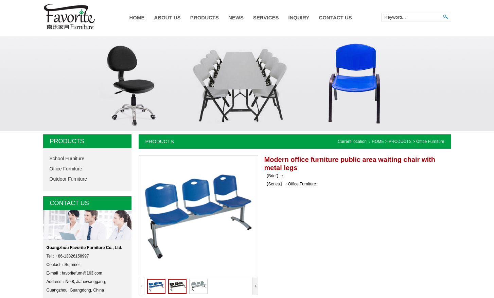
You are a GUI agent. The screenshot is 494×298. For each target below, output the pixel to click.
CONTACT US (335, 17)
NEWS (236, 17)
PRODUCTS (204, 17)
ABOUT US (167, 17)
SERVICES (266, 17)
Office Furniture (66, 168)
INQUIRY (299, 17)
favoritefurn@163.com (82, 273)
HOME (137, 17)
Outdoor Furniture (68, 179)
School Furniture (67, 158)
